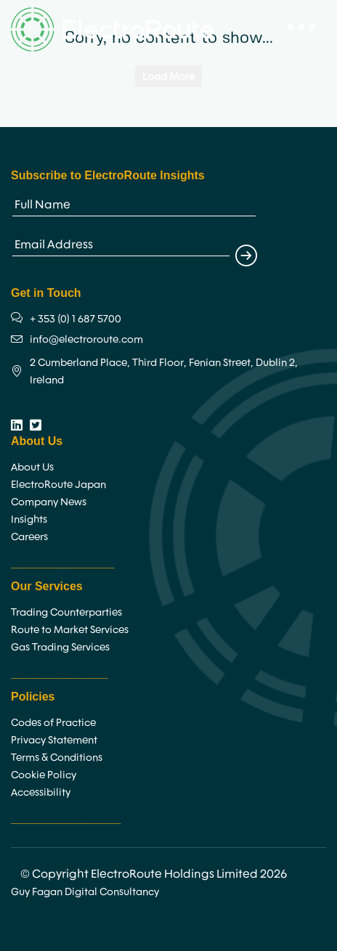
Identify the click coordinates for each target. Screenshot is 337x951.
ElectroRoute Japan (58, 484)
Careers (29, 536)
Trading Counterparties (66, 612)
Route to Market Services (70, 629)
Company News (48, 501)
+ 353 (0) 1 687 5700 (75, 319)
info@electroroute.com (86, 339)
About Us (32, 467)
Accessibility (40, 792)
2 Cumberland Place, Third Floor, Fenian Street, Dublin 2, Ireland (164, 370)
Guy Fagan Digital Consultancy (85, 891)
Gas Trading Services (60, 647)
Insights (29, 519)
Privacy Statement (54, 740)
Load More (168, 76)
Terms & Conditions (56, 757)
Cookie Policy (43, 774)
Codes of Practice (53, 722)
